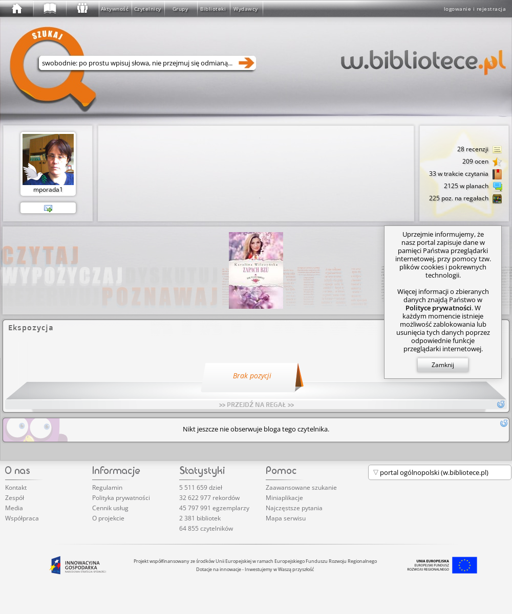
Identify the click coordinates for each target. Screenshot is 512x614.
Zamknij (443, 364)
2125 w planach (473, 186)
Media (14, 508)
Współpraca (22, 518)
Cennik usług (110, 508)
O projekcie (108, 518)
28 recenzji (479, 150)
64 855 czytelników (206, 528)
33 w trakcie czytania (465, 174)
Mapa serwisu (286, 518)
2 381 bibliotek (200, 518)
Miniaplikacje (284, 497)
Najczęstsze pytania (294, 508)
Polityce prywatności (439, 307)
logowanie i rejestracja (475, 8)
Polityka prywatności (121, 497)
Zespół (14, 497)
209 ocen (482, 162)
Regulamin (107, 487)
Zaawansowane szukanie (301, 487)
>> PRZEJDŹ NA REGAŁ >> (256, 404)
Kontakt (16, 487)
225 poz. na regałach (465, 199)
